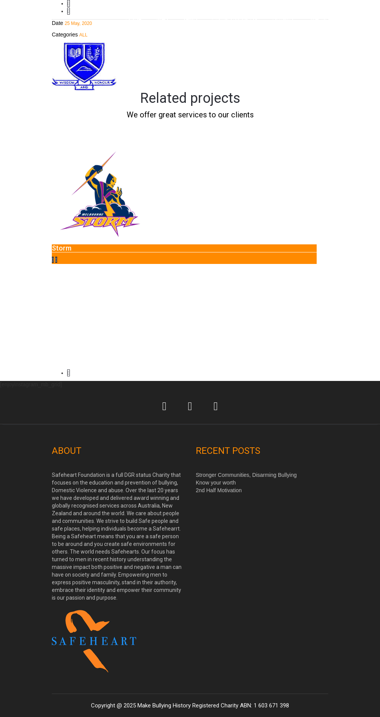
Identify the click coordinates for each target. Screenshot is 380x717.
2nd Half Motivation (219, 490)
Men (162, 19)
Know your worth (216, 483)
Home (134, 19)
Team (190, 19)
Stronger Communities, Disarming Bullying (246, 475)
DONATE (283, 19)
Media (318, 19)
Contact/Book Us (235, 19)
